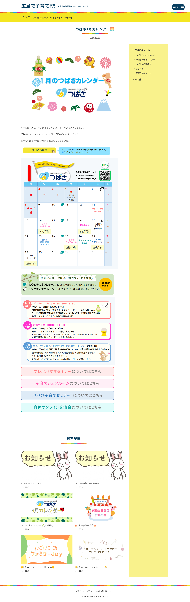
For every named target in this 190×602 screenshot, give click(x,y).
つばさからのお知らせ (145, 55)
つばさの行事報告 (143, 64)
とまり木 (140, 69)
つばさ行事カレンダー (145, 60)
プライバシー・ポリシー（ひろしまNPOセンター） (95, 591)
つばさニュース (142, 50)
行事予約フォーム (143, 73)
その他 (138, 79)
